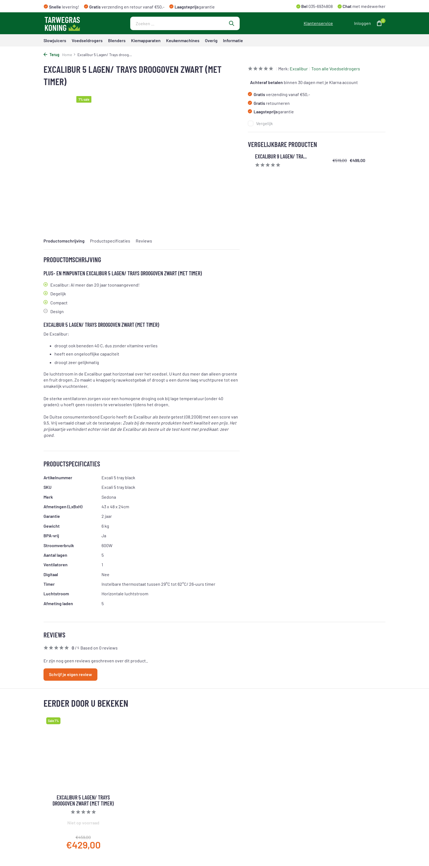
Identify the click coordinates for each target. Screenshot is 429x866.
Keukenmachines (182, 40)
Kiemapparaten (146, 40)
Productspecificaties (110, 240)
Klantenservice (318, 23)
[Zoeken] (185, 23)
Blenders (117, 40)
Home (69, 54)
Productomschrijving (64, 240)
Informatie (233, 40)
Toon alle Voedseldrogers (335, 68)
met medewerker (363, 6)
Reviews (144, 240)
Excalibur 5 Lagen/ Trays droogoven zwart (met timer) (83, 800)
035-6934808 (320, 6)
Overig (211, 40)
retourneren (269, 103)
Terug (51, 54)
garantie (271, 111)
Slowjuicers (55, 40)
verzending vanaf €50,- (279, 94)
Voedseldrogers (87, 40)
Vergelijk (260, 123)
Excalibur (299, 68)
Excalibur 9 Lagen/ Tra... (281, 156)
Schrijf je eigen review (70, 674)
